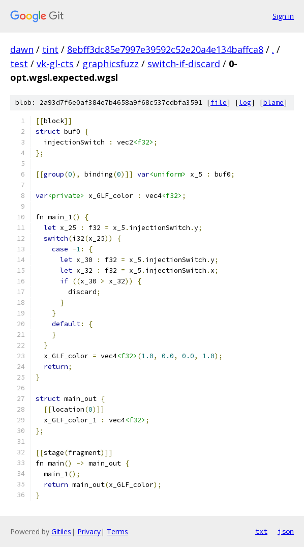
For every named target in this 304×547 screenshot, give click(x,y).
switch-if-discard (183, 63)
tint (50, 49)
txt (261, 531)
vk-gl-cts (55, 63)
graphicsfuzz (110, 63)
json (286, 531)
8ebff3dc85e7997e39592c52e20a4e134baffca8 (165, 49)
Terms (117, 531)
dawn (22, 49)
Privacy (89, 531)
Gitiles (61, 531)
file (218, 102)
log (245, 102)
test (19, 63)
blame (273, 102)
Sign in (283, 16)
